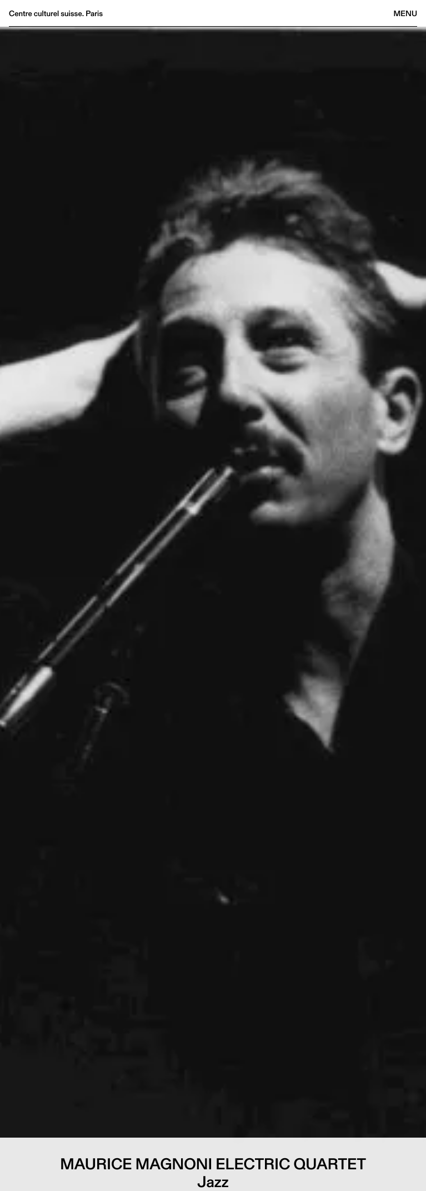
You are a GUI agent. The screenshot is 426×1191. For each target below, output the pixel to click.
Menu (405, 13)
